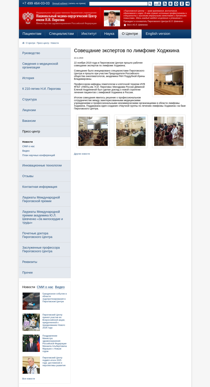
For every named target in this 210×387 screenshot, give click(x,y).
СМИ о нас (28, 146)
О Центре (130, 33)
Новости (55, 43)
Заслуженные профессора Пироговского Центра (41, 249)
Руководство (31, 53)
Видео (26, 150)
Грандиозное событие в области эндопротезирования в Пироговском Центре (55, 297)
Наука (109, 33)
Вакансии (29, 121)
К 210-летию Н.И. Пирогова (41, 88)
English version (158, 33)
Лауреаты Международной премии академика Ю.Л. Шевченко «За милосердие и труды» (42, 217)
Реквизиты (29, 262)
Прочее (27, 272)
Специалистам (61, 33)
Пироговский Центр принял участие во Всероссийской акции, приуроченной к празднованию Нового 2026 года (54, 321)
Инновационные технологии (42, 165)
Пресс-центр (43, 43)
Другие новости (82, 153)
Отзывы (27, 176)
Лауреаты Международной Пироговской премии (41, 199)
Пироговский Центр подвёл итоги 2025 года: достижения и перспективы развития (54, 361)
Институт (89, 33)
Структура (29, 99)
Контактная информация (39, 187)
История (28, 78)
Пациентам (32, 33)
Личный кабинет (60, 3)
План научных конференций (38, 155)
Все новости (28, 378)
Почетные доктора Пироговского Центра (37, 235)
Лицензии (29, 110)
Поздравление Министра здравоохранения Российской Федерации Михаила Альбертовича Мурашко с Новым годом (55, 343)
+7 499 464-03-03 (36, 3)
